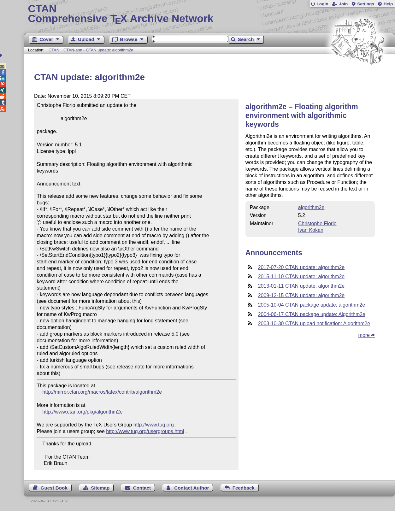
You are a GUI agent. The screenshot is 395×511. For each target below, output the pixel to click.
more (364, 335)
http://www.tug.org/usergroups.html (145, 431)
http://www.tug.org (153, 424)
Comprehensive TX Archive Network (209, 14)
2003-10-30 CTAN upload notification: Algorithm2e (314, 323)
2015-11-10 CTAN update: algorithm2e (301, 276)
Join (343, 4)
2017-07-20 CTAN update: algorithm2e (301, 267)
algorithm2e (311, 207)
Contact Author (191, 487)
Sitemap (100, 487)
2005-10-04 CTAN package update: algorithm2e (311, 305)
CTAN (54, 50)
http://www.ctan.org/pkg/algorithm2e (82, 411)
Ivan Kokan (310, 230)
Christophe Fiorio (317, 223)
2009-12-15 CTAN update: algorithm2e (301, 295)
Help (388, 4)
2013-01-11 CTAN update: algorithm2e (301, 286)
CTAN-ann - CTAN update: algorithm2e (98, 50)
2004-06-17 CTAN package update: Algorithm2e (311, 314)
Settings (365, 4)
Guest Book (54, 487)
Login (322, 4)
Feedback (244, 487)
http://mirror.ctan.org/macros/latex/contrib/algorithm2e (102, 392)
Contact (142, 487)
